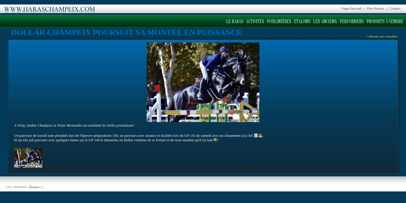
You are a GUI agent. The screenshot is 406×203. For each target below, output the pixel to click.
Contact (395, 8)
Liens (9, 186)
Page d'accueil (351, 8)
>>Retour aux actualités (382, 36)
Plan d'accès (375, 8)
